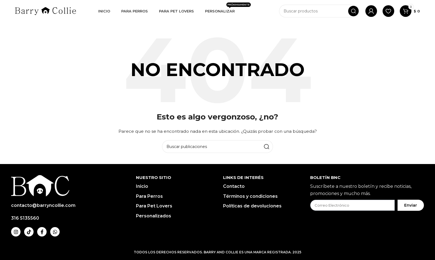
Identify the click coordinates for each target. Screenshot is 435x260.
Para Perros (149, 196)
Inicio (142, 186)
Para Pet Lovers (154, 206)
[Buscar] (319, 11)
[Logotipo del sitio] (45, 10)
